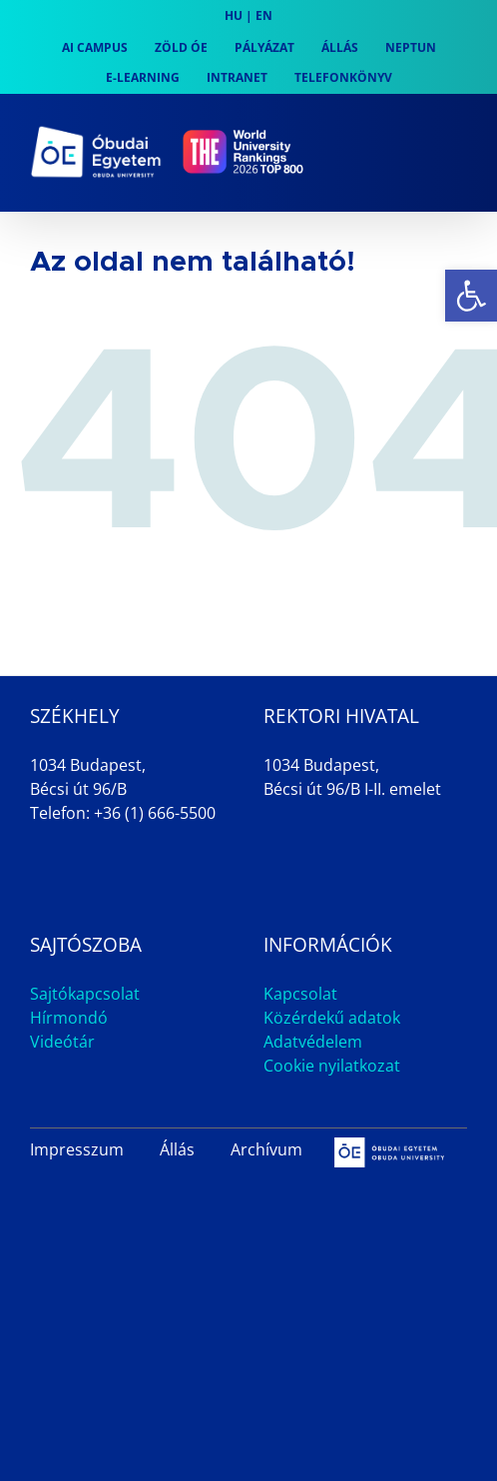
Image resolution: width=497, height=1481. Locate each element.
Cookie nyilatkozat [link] (331, 1066)
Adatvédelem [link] (312, 1042)
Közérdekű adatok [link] (331, 1018)
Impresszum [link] (77, 1149)
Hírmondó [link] (69, 1018)
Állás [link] (177, 1149)
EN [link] (263, 15)
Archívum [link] (266, 1149)
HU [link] (234, 15)
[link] (471, 296)
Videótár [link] (62, 1042)
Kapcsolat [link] (300, 994)
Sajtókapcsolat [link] (85, 994)
